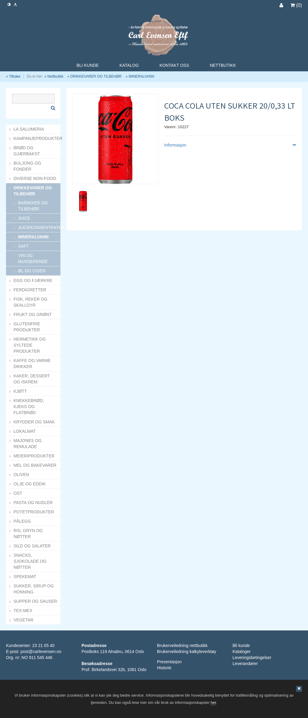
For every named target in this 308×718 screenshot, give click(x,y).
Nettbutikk (55, 76)
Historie (164, 667)
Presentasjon (169, 661)
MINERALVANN (141, 76)
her (213, 702)
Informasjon (230, 145)
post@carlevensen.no (40, 651)
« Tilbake (13, 76)
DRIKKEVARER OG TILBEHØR (96, 76)
